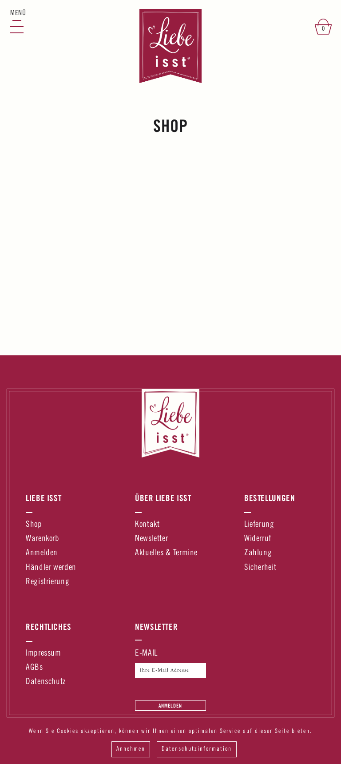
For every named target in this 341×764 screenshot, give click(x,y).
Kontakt (147, 525)
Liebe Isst (43, 498)
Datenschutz (46, 682)
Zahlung (258, 553)
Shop (34, 525)
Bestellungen (269, 498)
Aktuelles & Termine (166, 553)
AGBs (34, 668)
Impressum (43, 653)
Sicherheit (260, 568)
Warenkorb (42, 539)
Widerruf (257, 539)
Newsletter (151, 539)
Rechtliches (48, 626)
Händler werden (51, 568)
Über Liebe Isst (163, 498)
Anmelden (42, 553)
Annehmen (130, 749)
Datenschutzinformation (197, 749)
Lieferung (259, 525)
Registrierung (47, 582)
